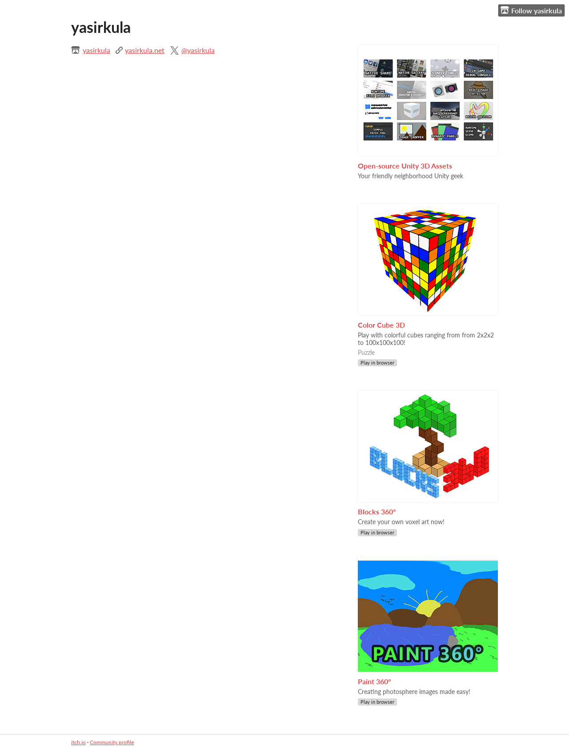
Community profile (112, 742)
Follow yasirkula (531, 10)
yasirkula (96, 50)
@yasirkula (198, 50)
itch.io (78, 742)
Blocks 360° (377, 511)
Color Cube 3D (381, 325)
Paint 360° (374, 681)
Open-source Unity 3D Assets (405, 165)
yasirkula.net (144, 50)
